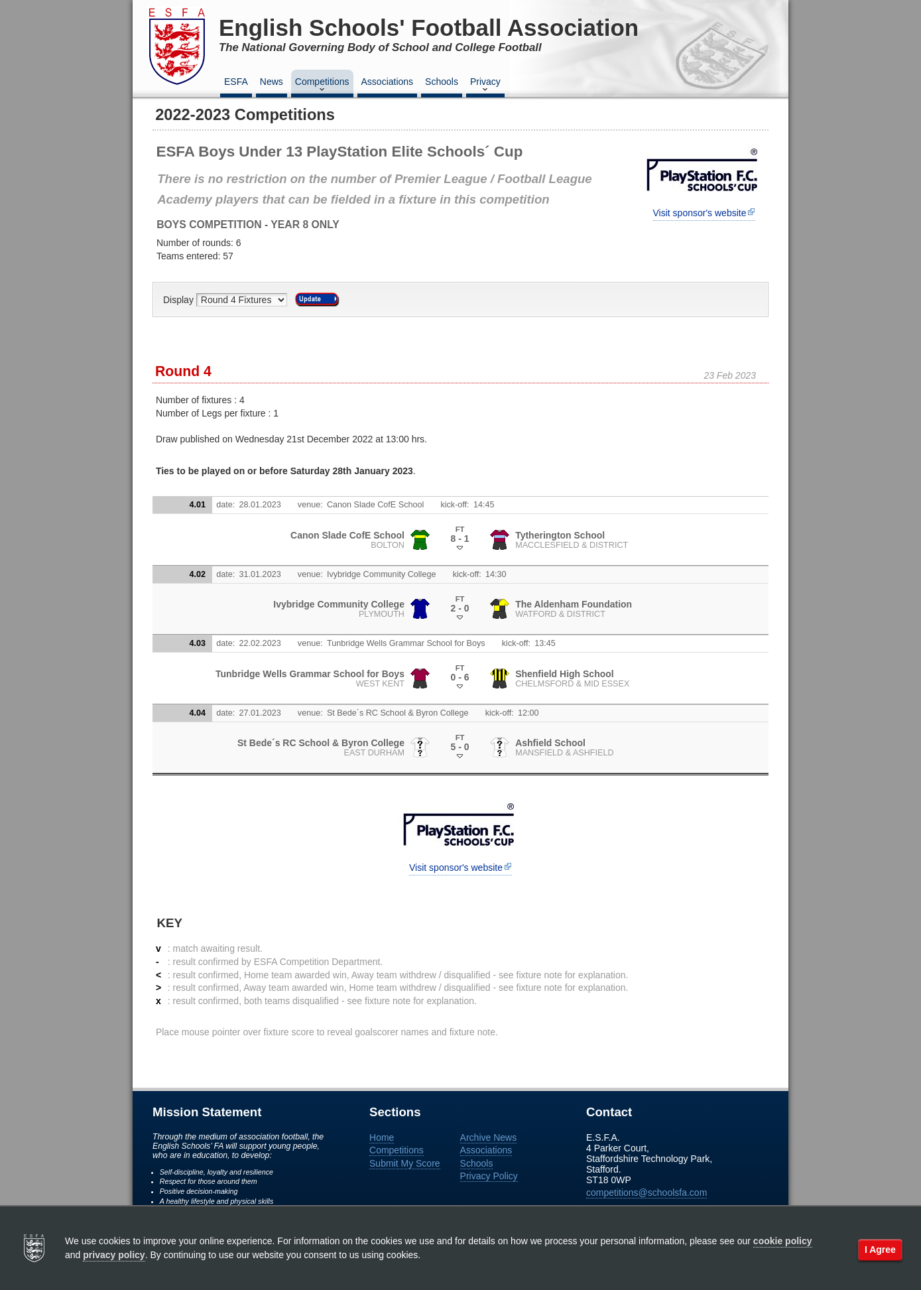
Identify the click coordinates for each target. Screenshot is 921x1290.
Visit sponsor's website (700, 213)
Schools (441, 81)
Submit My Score (404, 1163)
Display (179, 299)
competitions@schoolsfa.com (646, 1192)
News (271, 81)
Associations (387, 81)
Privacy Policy (489, 1176)
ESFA (236, 81)
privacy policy (114, 1255)
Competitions (322, 85)
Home (381, 1137)
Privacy (485, 85)
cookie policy (782, 1241)
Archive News (488, 1137)
